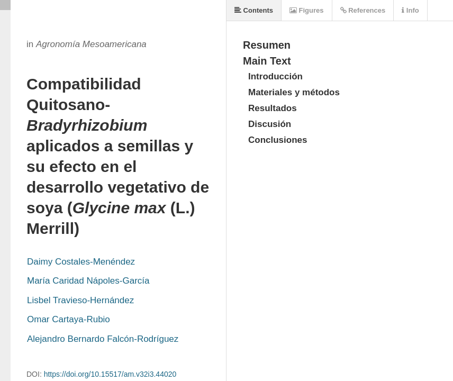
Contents (253, 10)
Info (410, 10)
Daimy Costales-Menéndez (81, 262)
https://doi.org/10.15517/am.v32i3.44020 (110, 374)
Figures (306, 10)
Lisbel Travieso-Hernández (80, 300)
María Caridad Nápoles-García (88, 281)
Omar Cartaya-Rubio (68, 319)
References (363, 10)
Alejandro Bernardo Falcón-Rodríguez (102, 339)
